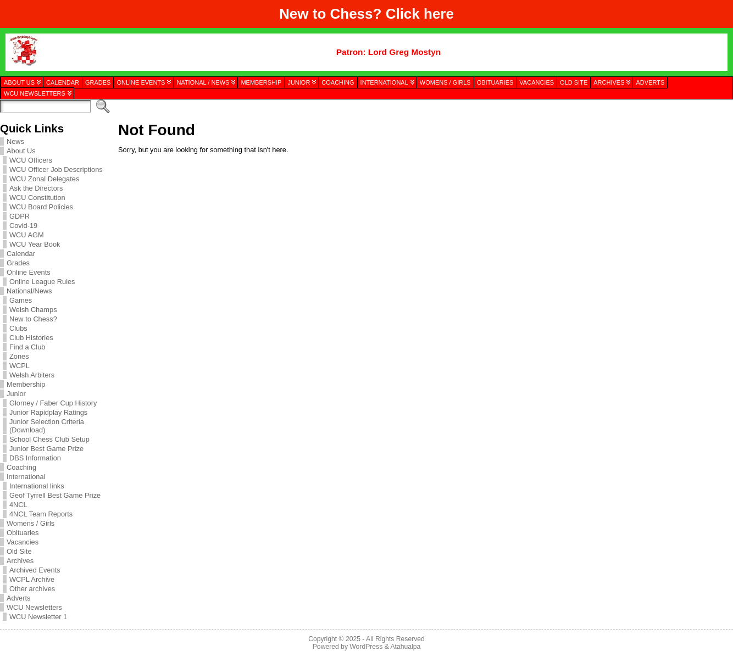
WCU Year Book (34, 244)
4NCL (18, 505)
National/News (29, 291)
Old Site (19, 551)
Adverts (18, 598)
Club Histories (31, 337)
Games (20, 300)
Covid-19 (23, 225)
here (439, 13)
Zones (19, 356)
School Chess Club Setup (49, 439)
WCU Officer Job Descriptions (56, 169)
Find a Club (27, 347)
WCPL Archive (31, 579)
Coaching (21, 467)
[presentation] (674, 155)
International (26, 476)
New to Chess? (33, 319)
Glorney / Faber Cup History (53, 403)
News (15, 141)
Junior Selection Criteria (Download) (46, 426)
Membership (26, 384)
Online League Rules (42, 281)
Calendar (21, 253)
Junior (16, 394)
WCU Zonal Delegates (44, 179)
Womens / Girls (30, 523)
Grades (18, 263)
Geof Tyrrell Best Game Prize (55, 495)
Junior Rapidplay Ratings (48, 412)
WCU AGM (26, 235)
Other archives (32, 589)
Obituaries (22, 533)
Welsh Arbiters (31, 375)
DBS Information (35, 458)
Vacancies (22, 542)
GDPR (19, 216)
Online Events (29, 272)
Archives (20, 561)
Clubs (18, 328)
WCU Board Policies (41, 207)
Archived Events (34, 570)
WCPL (19, 366)
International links (36, 486)
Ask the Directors (36, 188)
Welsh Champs (33, 309)
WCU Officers (30, 160)
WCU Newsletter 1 (38, 617)
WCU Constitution (37, 197)
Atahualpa (405, 647)
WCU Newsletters (34, 607)
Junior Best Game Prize (46, 448)
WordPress (365, 647)
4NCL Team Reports (41, 514)
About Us (21, 151)
